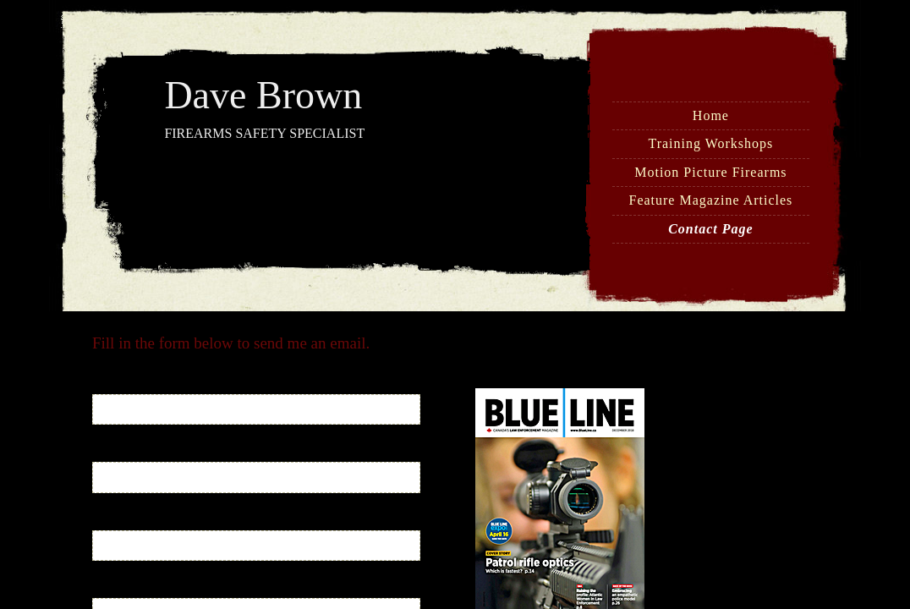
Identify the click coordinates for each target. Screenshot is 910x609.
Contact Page (710, 229)
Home (711, 115)
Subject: (114, 520)
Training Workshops (710, 143)
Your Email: (124, 451)
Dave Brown (263, 95)
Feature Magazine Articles (710, 200)
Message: (118, 587)
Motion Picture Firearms (710, 172)
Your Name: (124, 383)
